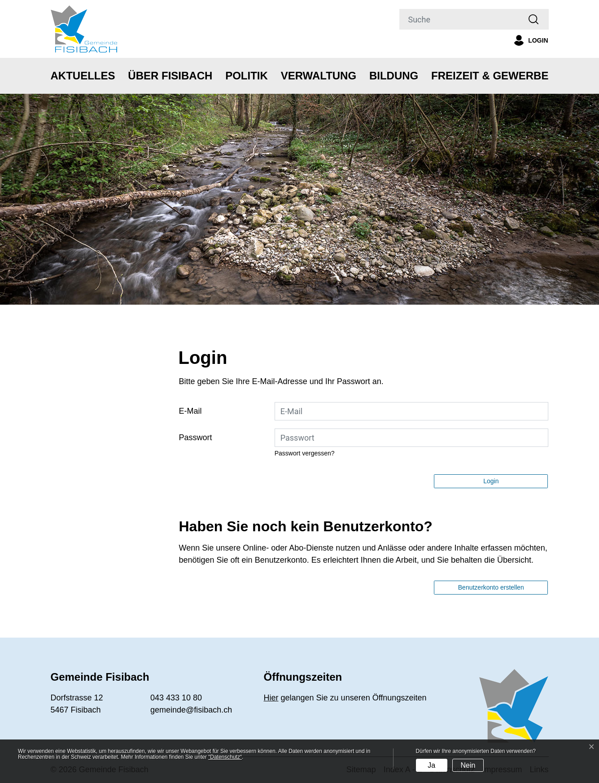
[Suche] (459, 19)
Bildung (393, 76)
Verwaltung (318, 76)
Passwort (195, 437)
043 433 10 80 (176, 697)
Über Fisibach (170, 76)
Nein (467, 765)
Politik (246, 76)
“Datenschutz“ (225, 757)
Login (490, 481)
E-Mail (190, 411)
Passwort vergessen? (305, 453)
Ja (431, 765)
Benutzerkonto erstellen (491, 587)
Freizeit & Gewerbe (489, 76)
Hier (271, 697)
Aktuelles (83, 76)
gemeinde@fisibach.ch (191, 709)
